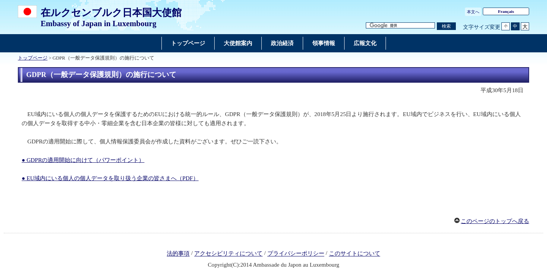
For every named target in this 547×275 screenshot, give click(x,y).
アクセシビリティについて (228, 254)
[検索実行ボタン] (446, 26)
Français (506, 11)
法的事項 (178, 254)
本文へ (473, 11)
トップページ (32, 58)
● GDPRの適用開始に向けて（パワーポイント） (83, 160)
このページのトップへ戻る (495, 221)
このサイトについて (354, 254)
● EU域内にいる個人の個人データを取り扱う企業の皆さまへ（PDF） (110, 178)
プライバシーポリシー (295, 254)
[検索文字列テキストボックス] (400, 25)
